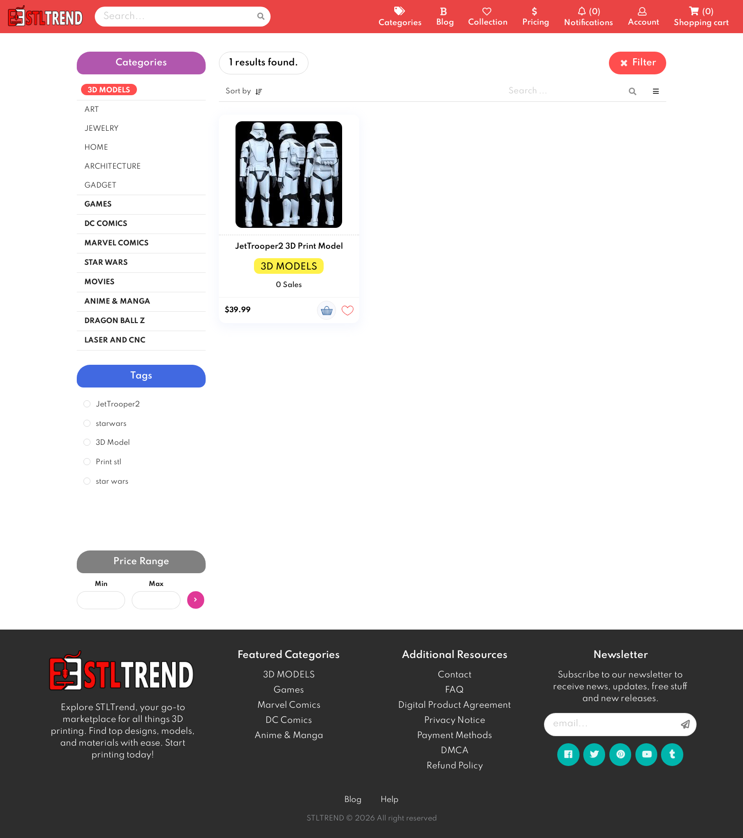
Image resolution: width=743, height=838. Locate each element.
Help (390, 800)
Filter (637, 63)
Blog (353, 800)
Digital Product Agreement (454, 705)
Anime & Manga (288, 735)
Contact (454, 675)
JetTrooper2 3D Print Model (289, 247)
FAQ (454, 690)
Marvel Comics (288, 705)
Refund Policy (454, 766)
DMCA (455, 751)
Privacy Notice (454, 720)
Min (101, 584)
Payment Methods (454, 735)
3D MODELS (289, 675)
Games (288, 690)
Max (156, 584)
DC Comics (288, 720)
